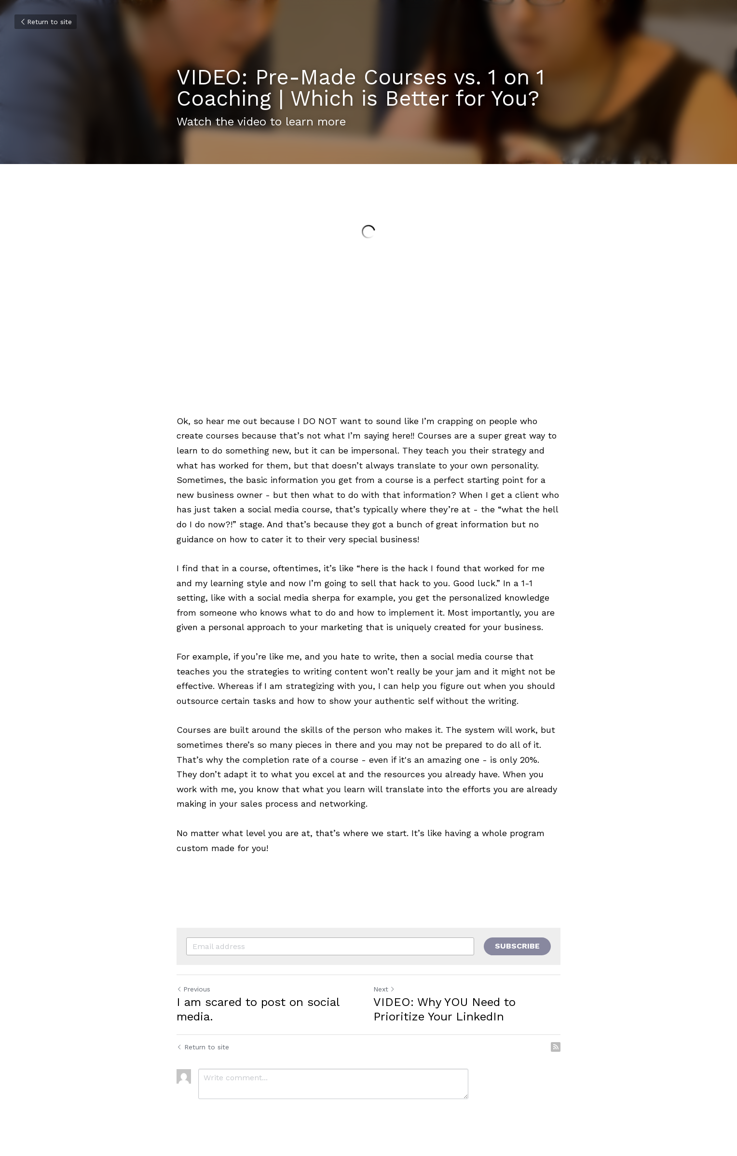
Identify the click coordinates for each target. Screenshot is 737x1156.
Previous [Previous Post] (193, 989)
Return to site (45, 22)
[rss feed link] (555, 1047)
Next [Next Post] (384, 989)
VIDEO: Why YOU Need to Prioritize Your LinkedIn (444, 1009)
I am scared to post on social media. (258, 1009)
